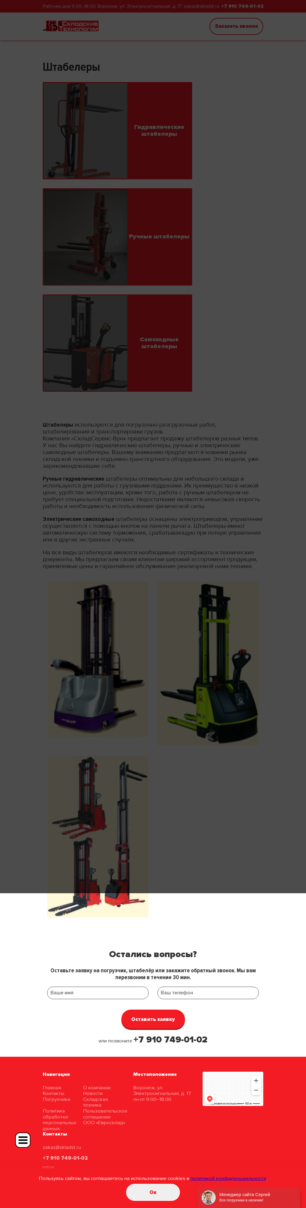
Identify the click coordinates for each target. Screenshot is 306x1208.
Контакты (53, 1093)
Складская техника (95, 1102)
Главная (52, 1087)
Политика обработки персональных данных (59, 1120)
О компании (97, 1087)
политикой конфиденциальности (228, 1178)
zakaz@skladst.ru (62, 1147)
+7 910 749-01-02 (170, 1039)
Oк (153, 1192)
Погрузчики (56, 1099)
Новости (92, 1093)
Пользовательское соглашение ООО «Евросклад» (105, 1117)
